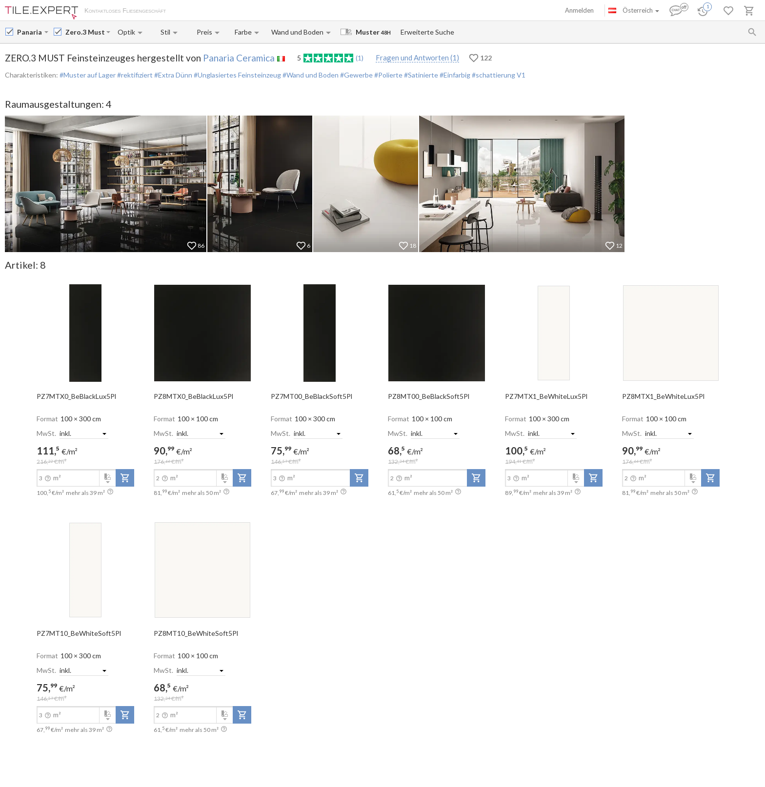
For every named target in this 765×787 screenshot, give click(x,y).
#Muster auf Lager (88, 75)
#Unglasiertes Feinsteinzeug (236, 75)
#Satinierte (420, 75)
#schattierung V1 (497, 75)
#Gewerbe (356, 75)
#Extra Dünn (172, 75)
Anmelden (579, 10)
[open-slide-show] (85, 332)
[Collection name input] (84, 32)
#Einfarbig (454, 75)
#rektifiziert (134, 75)
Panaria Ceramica (239, 57)
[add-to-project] (125, 478)
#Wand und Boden (310, 75)
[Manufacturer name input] (29, 32)
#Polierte (388, 75)
